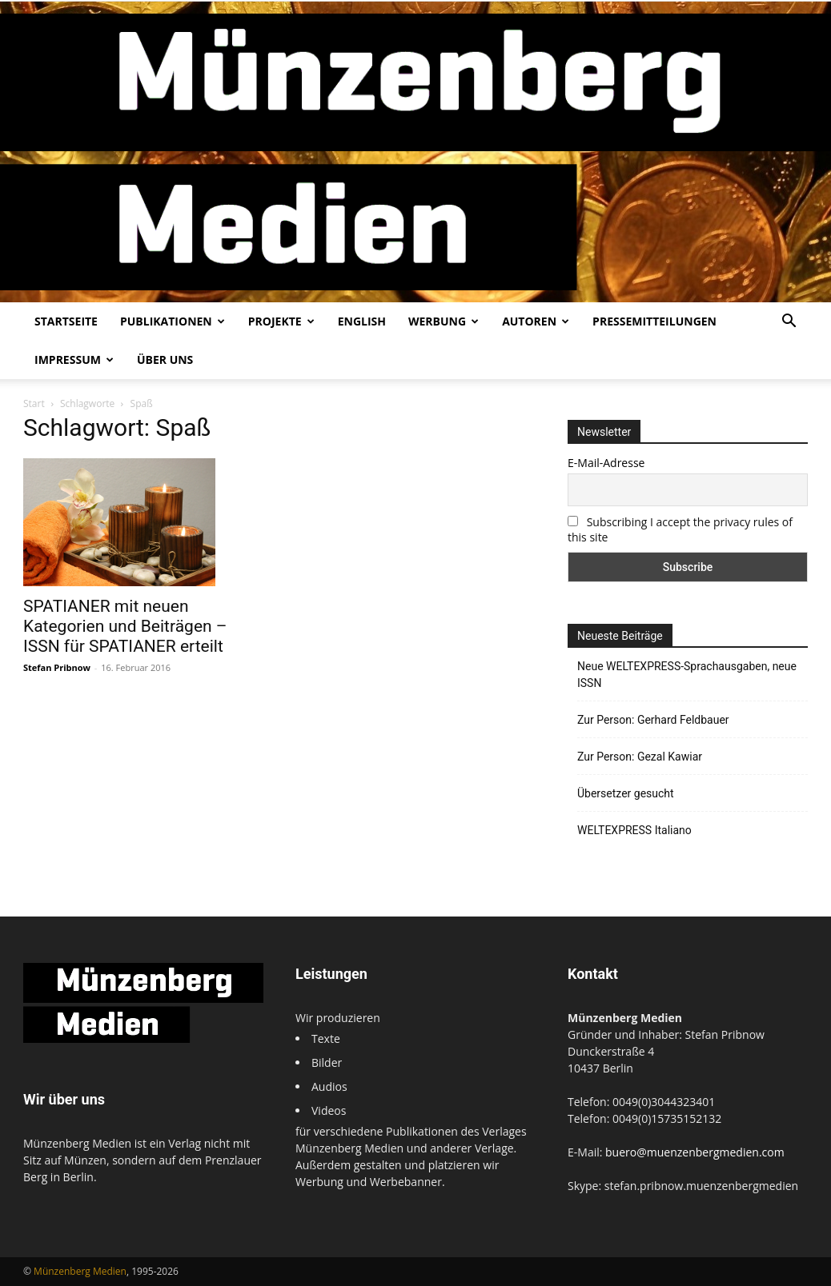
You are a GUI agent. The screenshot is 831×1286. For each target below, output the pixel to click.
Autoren (535, 321)
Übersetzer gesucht (625, 793)
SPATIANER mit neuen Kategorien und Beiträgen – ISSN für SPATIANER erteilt (125, 626)
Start (34, 403)
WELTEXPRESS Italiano (634, 830)
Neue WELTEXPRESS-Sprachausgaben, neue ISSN (687, 674)
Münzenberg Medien (80, 1271)
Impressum (74, 359)
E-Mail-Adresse (606, 462)
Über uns (165, 359)
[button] (788, 322)
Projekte (281, 321)
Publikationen (172, 321)
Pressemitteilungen (654, 321)
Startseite (66, 321)
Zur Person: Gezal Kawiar (639, 756)
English (362, 321)
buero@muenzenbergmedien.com (695, 1152)
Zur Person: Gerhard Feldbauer (653, 719)
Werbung (443, 321)
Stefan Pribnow (56, 667)
